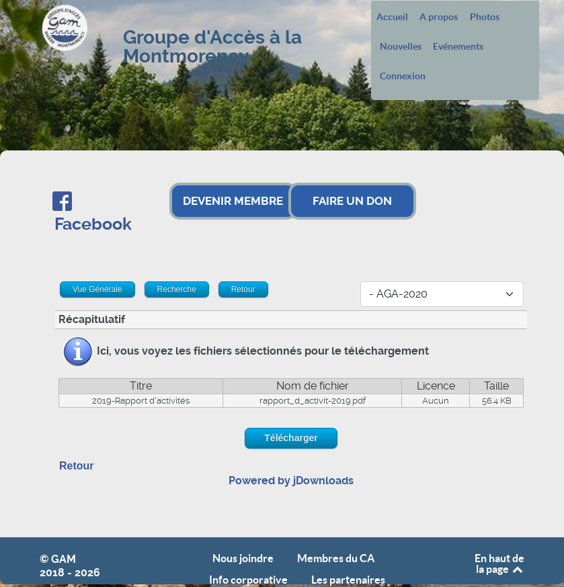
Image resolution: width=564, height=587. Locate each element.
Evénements (458, 47)
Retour (76, 465)
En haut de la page (499, 563)
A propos (438, 17)
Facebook (93, 224)
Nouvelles (400, 47)
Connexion (403, 76)
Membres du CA (335, 558)
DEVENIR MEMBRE (233, 201)
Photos (484, 17)
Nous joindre (243, 558)
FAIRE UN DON (352, 201)
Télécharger (290, 438)
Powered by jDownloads (291, 480)
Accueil (392, 17)
